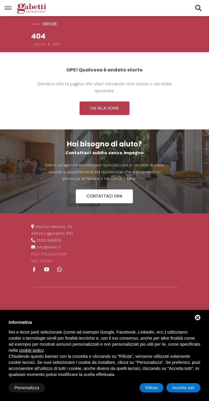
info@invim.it (48, 247)
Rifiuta (151, 387)
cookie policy (31, 350)
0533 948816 (48, 240)
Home (40, 44)
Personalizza (26, 387)
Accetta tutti (183, 387)
